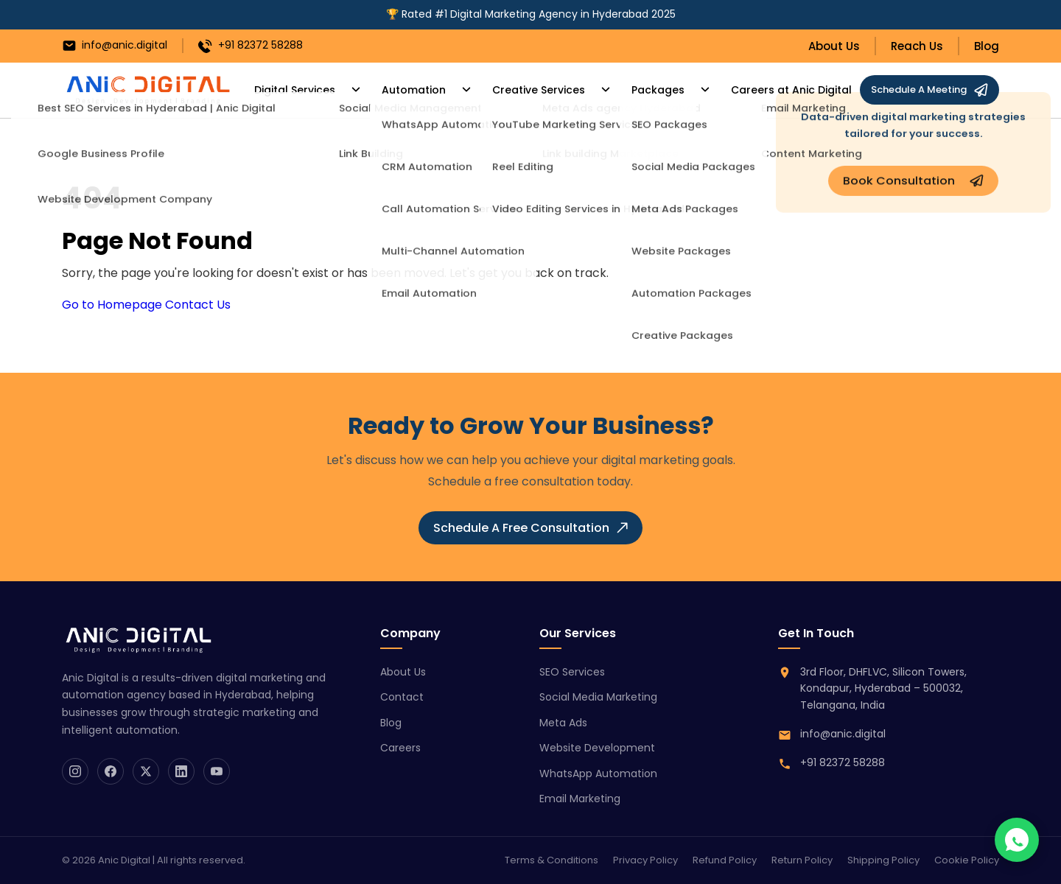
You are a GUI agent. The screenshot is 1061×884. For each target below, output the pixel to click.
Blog (986, 46)
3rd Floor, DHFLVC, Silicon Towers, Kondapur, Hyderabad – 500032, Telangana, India (883, 688)
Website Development (597, 747)
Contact (402, 697)
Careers (400, 747)
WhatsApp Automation (598, 773)
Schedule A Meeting (929, 90)
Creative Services (521, 90)
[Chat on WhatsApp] (1017, 840)
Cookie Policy (966, 860)
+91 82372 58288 (250, 45)
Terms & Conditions (551, 860)
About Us (834, 46)
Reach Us (917, 46)
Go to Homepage (112, 304)
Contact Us (198, 304)
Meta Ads (563, 722)
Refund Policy (725, 860)
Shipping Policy (883, 860)
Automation (403, 90)
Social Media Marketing (598, 697)
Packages (632, 90)
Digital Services (292, 90)
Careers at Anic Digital (759, 90)
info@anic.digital (114, 45)
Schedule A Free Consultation (530, 527)
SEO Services (572, 671)
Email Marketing (579, 798)
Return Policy (802, 860)
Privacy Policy (645, 860)
